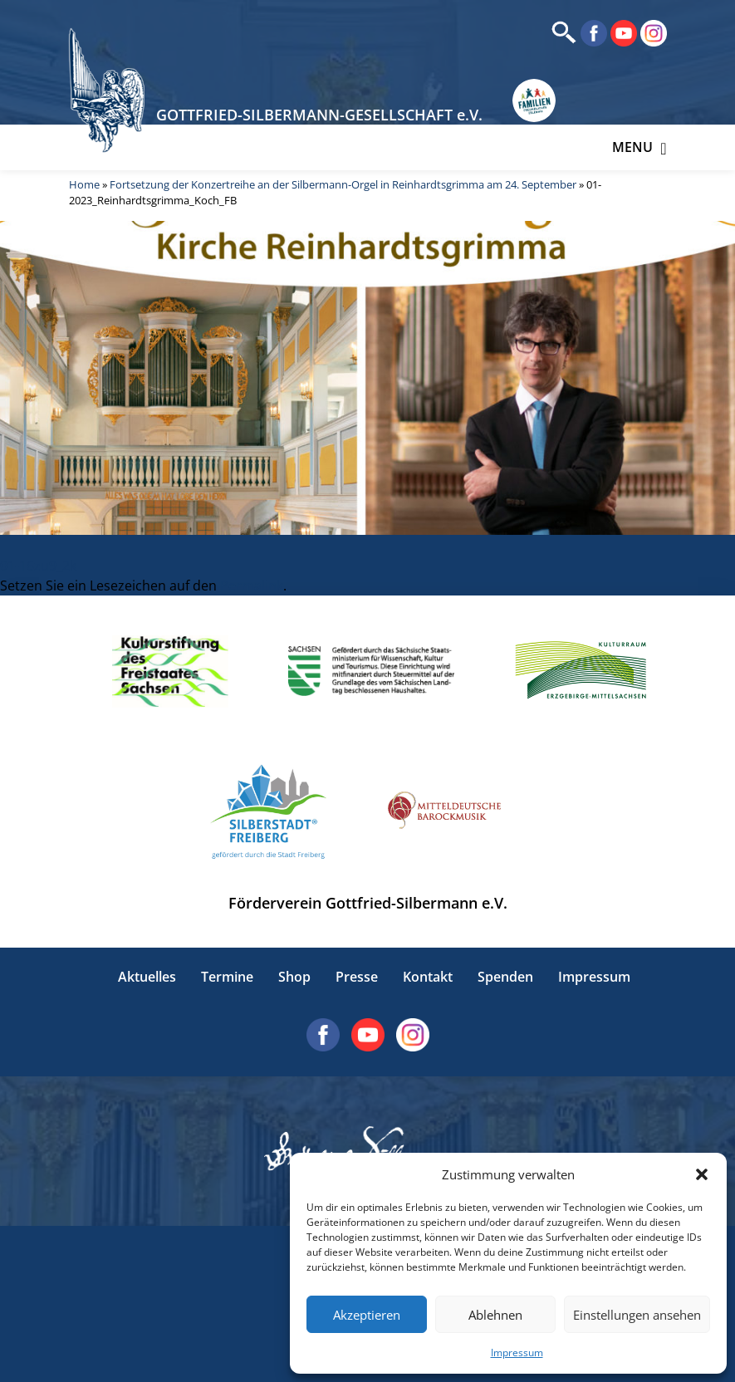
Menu (639, 147)
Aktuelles (147, 977)
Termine (227, 977)
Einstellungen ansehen (637, 1314)
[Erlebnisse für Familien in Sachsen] (534, 101)
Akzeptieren (366, 1314)
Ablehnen (495, 1314)
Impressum (517, 1352)
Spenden (505, 977)
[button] (701, 1174)
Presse (357, 977)
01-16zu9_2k (38, 565)
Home (84, 184)
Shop (294, 977)
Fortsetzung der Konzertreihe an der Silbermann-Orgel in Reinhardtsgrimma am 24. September (343, 184)
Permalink (251, 585)
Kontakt (428, 977)
